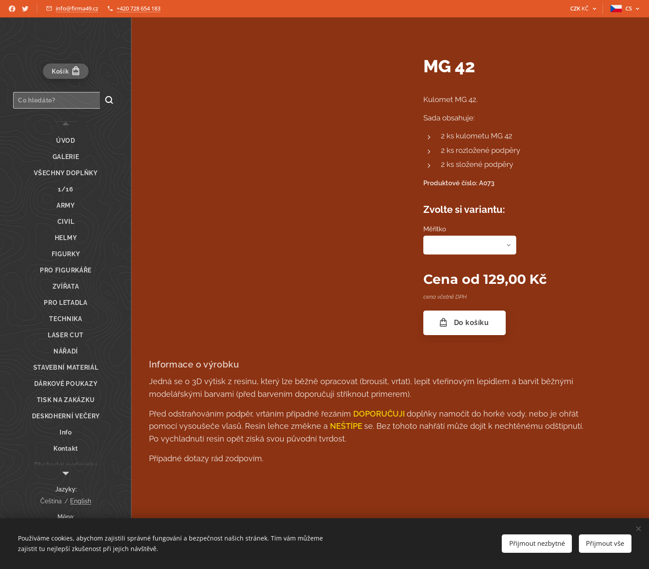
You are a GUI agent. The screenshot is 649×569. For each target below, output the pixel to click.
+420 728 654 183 (138, 8)
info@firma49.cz (77, 8)
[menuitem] (66, 141)
